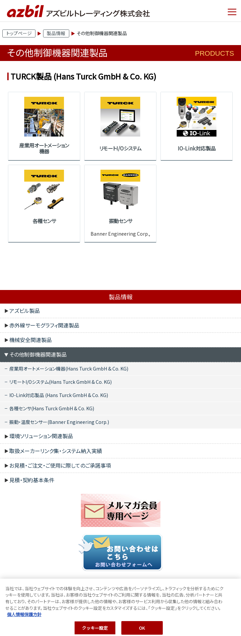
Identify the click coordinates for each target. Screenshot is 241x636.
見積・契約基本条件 (31, 480)
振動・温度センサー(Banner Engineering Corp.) (59, 422)
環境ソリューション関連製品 (41, 436)
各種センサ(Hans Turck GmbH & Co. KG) (51, 408)
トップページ (19, 33)
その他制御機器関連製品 (38, 354)
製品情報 (56, 33)
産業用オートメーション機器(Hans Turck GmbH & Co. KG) (68, 368)
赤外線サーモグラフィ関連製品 (44, 325)
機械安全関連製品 (30, 340)
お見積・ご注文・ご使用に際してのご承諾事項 (60, 465)
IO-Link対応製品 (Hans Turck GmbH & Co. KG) (58, 395)
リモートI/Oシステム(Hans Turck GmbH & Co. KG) (60, 381)
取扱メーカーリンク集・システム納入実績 (55, 451)
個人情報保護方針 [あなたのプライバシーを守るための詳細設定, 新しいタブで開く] (24, 617)
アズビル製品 (24, 311)
